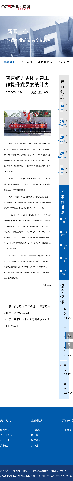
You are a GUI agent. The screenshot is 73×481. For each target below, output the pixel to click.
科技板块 (36, 435)
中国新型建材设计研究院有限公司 (50, 470)
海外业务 (36, 445)
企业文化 (5, 440)
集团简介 (5, 430)
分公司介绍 (6, 435)
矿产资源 (36, 440)
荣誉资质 (5, 445)
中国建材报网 (20, 470)
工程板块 (36, 430)
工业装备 (67, 430)
